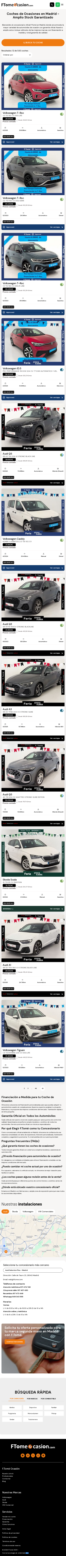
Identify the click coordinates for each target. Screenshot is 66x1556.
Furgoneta (12, 1413)
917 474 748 (25, 1287)
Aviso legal (6, 1529)
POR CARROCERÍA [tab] (17, 1399)
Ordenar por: (17, 55)
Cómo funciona (8, 1524)
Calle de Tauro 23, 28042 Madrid (25, 1275)
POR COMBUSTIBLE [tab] (48, 1399)
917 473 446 (18, 1293)
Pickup (54, 1413)
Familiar (54, 1407)
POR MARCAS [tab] (32, 1399)
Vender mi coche (9, 1517)
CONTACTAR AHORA (15, 1342)
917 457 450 (22, 1290)
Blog (4, 1481)
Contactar (6, 1479)
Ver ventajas (56, 142)
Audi (4, 1500)
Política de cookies (9, 1537)
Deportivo (33, 1407)
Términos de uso (8, 1541)
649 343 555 (17, 1296)
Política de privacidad (10, 1533)
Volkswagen (7, 1497)
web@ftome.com (15, 1279)
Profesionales (7, 1476)
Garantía (5, 1522)
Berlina (12, 1407)
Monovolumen (33, 1413)
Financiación (7, 1519)
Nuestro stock (7, 1474)
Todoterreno (33, 1419)
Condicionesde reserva (11, 1545)
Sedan (12, 1419)
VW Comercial (8, 1505)
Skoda (4, 1502)
